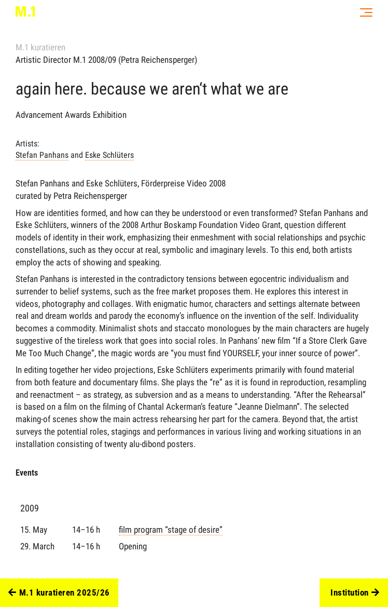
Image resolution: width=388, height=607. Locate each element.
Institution (354, 593)
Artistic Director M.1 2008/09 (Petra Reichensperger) (106, 60)
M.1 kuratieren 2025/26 (59, 593)
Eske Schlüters (109, 155)
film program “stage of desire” (171, 529)
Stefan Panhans (42, 155)
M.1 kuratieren (40, 47)
